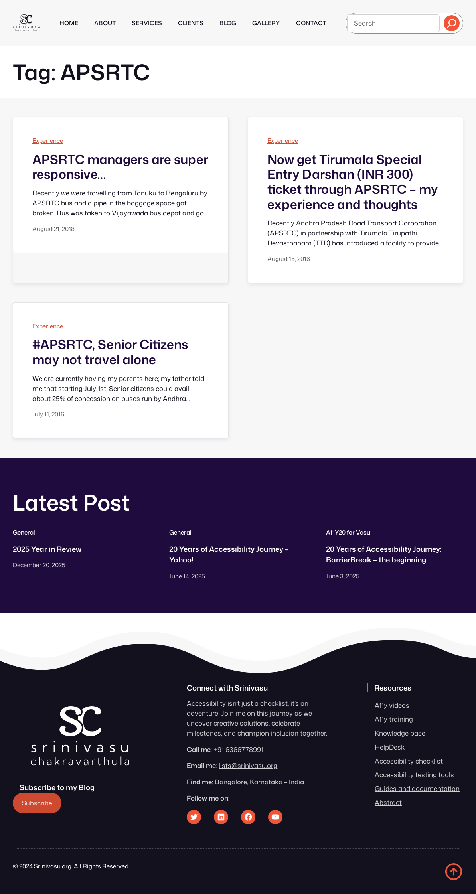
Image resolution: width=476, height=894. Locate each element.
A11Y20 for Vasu (348, 532)
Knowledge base (400, 733)
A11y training (394, 719)
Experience (47, 140)
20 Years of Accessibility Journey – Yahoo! (229, 554)
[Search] (452, 23)
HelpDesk (390, 747)
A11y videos (392, 705)
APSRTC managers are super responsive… (120, 167)
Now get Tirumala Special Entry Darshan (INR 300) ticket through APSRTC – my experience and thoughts (352, 182)
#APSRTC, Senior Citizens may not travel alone (110, 352)
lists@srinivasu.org (248, 765)
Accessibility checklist (409, 761)
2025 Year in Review (47, 549)
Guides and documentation (417, 788)
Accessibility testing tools (414, 774)
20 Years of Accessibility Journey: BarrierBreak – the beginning (384, 554)
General (24, 532)
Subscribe (37, 803)
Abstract (388, 802)
